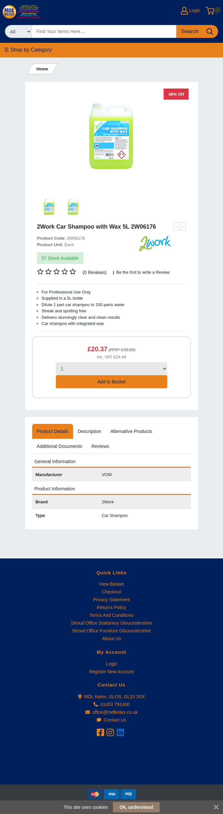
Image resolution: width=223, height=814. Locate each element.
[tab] (52, 431)
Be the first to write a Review (142, 272)
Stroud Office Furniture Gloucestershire (111, 630)
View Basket (111, 584)
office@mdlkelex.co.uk (111, 712)
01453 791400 (111, 704)
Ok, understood (136, 807)
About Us (111, 638)
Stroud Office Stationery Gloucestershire (111, 623)
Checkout (111, 591)
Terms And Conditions (111, 615)
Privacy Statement (111, 599)
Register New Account (111, 671)
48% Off (176, 94)
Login (111, 663)
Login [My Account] (190, 11)
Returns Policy (111, 607)
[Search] (104, 31)
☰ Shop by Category (28, 50)
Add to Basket (111, 381)
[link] (111, 772)
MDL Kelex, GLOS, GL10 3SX (111, 696)
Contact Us (111, 720)
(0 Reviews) (94, 272)
